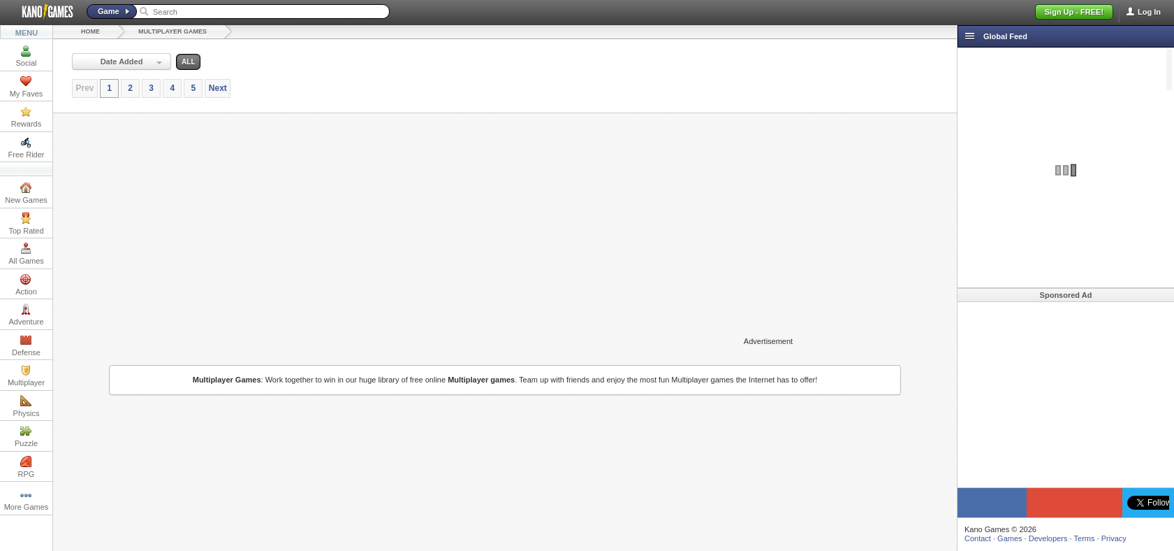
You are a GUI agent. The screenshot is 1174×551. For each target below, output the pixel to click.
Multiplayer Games (172, 31)
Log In (1149, 12)
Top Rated (25, 224)
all (188, 62)
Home (90, 31)
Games (1009, 538)
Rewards (26, 117)
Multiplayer (26, 375)
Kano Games (42, 11)
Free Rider (26, 147)
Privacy (1114, 538)
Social (26, 56)
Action (26, 284)
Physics (26, 406)
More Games (26, 500)
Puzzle (26, 436)
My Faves (26, 87)
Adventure (25, 314)
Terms (1084, 538)
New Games (26, 193)
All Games (26, 254)
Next (218, 88)
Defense (26, 345)
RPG (26, 467)
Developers (1048, 538)
